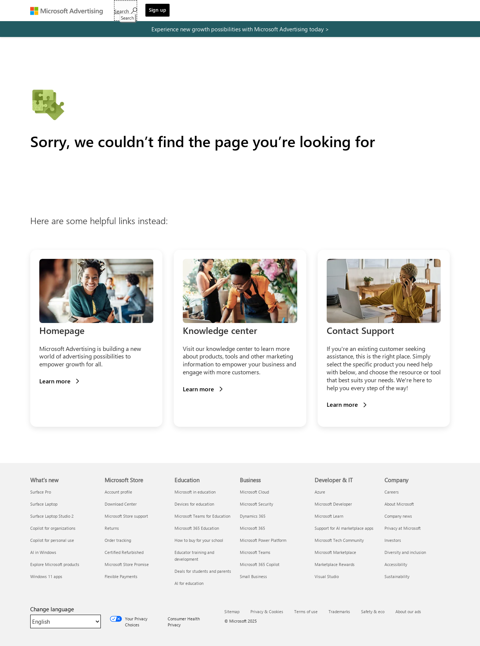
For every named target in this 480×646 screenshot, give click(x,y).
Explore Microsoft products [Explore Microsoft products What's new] (54, 564)
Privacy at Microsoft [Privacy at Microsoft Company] (402, 528)
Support (282, 11)
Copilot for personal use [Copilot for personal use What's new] (52, 540)
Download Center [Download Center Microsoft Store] (121, 504)
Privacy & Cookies (266, 611)
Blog (257, 11)
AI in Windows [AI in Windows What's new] (43, 552)
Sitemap (231, 611)
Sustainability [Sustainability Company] (396, 576)
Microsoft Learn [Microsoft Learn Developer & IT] (329, 516)
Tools (194, 11)
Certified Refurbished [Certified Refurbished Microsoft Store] (124, 552)
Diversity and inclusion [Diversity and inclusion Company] (405, 552)
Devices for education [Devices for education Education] (194, 504)
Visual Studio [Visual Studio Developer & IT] (327, 576)
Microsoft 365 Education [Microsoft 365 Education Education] (196, 528)
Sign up (434, 9)
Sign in (309, 11)
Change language (52, 609)
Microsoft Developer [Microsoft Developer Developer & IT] (333, 504)
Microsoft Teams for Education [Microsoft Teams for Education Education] (202, 516)
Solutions (164, 11)
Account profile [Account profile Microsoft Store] (118, 492)
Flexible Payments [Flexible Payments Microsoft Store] (121, 576)
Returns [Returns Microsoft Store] (112, 528)
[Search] (402, 10)
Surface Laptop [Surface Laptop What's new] (43, 504)
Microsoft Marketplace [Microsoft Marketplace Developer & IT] (335, 552)
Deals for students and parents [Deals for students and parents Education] (202, 571)
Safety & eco (372, 611)
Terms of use (306, 611)
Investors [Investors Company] (392, 540)
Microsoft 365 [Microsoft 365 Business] (252, 528)
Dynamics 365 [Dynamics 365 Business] (252, 516)
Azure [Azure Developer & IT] (320, 492)
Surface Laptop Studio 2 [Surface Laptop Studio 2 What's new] (52, 516)
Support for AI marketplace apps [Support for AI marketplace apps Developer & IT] (344, 528)
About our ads (408, 611)
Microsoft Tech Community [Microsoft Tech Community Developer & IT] (339, 540)
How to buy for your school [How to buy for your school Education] (198, 540)
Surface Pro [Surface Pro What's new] (40, 492)
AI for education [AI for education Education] (189, 583)
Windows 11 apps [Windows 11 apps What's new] (46, 576)
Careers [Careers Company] (391, 492)
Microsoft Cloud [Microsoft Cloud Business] (254, 492)
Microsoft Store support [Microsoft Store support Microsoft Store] (126, 516)
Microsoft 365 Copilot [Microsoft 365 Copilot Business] (259, 564)
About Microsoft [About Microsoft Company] (399, 504)
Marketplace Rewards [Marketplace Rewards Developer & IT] (335, 564)
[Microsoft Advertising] (70, 10)
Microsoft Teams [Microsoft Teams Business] (255, 552)
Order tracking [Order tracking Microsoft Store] (118, 540)
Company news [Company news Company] (398, 516)
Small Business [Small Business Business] (253, 576)
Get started (127, 11)
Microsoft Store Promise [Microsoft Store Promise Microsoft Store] (127, 564)
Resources (226, 11)
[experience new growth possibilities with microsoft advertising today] (240, 29)
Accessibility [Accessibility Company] (395, 564)
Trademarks (339, 611)
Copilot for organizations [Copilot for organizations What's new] (53, 528)
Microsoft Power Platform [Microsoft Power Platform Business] (263, 540)
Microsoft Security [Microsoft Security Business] (256, 504)
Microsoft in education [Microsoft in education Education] (195, 492)
